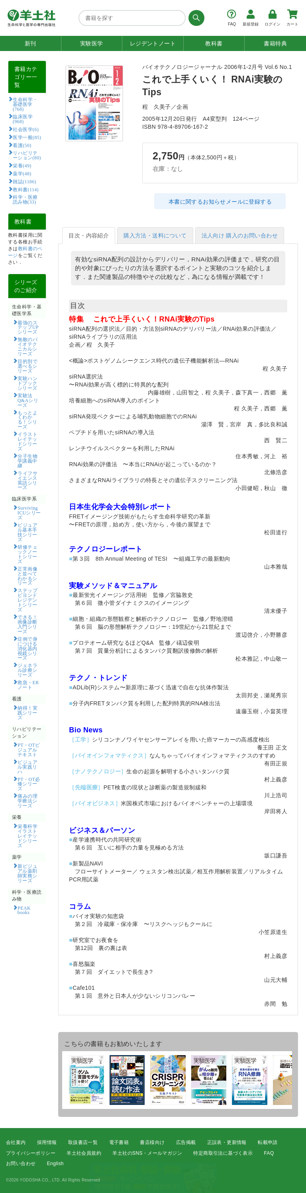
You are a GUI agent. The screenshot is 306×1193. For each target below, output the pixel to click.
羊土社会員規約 (84, 1153)
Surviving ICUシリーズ (29, 512)
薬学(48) (22, 173)
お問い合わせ (20, 1163)
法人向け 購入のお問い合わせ (240, 235)
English (55, 1163)
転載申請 (268, 1142)
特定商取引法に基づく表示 (223, 1153)
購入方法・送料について (155, 235)
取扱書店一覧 (83, 1142)
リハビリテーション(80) (27, 155)
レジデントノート (153, 43)
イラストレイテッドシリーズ (27, 441)
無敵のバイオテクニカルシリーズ (27, 346)
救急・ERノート (28, 684)
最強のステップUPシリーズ (28, 327)
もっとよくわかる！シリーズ (27, 419)
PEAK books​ (27, 910)
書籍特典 (275, 43)
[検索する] (195, 18)
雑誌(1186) (24, 181)
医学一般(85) (27, 137)
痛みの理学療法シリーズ (27, 800)
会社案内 (16, 1142)
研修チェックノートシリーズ (27, 553)
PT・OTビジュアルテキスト (29, 749)
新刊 (30, 43)
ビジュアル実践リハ (27, 766)
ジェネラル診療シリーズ (27, 670)
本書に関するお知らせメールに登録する (220, 201)
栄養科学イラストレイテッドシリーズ (27, 836)
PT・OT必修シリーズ (29, 784)
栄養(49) (22, 165)
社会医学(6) (26, 129)
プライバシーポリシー (30, 1153)
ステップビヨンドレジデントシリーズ (27, 600)
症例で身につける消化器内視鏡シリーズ (27, 648)
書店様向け (152, 1142)
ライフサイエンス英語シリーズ (27, 480)
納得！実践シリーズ (27, 712)
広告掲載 (186, 1142)
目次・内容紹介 (89, 235)
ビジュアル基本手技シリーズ (27, 532)
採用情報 (47, 1142)
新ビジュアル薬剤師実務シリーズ (27, 873)
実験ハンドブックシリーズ (27, 383)
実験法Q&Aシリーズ (28, 400)
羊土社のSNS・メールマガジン (147, 1153)
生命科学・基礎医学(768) (25, 104)
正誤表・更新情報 (227, 1142)
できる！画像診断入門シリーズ (27, 624)
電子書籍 (119, 1142)
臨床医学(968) (23, 119)
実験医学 (91, 43)
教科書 (213, 43)
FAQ (269, 1153)
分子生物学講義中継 (27, 460)
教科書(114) (26, 189)
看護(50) (22, 145)
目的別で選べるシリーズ (27, 366)
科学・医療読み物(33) (25, 199)
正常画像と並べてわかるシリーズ (27, 575)
